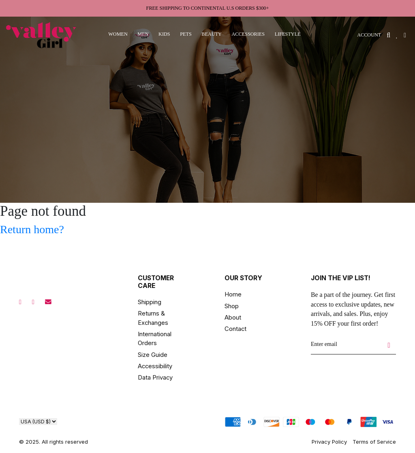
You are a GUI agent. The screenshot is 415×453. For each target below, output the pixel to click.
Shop (232, 306)
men (142, 34)
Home (233, 294)
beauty (211, 34)
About (233, 317)
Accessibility (155, 366)
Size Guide (152, 355)
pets (186, 34)
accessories (248, 34)
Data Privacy (155, 377)
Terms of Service (374, 441)
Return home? (32, 229)
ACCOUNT (369, 35)
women (118, 34)
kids (164, 34)
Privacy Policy (329, 441)
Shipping (149, 302)
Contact (235, 329)
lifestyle (288, 34)
